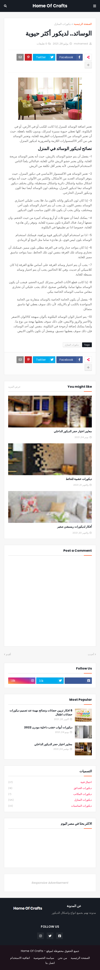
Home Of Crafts (50, 6)
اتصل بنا (50, 963)
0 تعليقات (42, 44)
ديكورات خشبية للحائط (79, 479)
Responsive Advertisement (50, 883)
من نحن (62, 958)
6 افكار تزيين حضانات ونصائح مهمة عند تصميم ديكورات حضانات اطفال (41, 712)
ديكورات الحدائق (50, 788)
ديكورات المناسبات (50, 806)
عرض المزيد (14, 386)
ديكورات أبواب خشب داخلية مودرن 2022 (48, 727)
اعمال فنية (50, 782)
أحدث (91, 654)
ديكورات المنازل (63, 24)
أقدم (8, 654)
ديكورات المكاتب (50, 794)
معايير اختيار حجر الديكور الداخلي (73, 431)
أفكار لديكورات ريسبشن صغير (74, 527)
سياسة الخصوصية (43, 958)
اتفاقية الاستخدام (20, 958)
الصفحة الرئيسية (83, 24)
